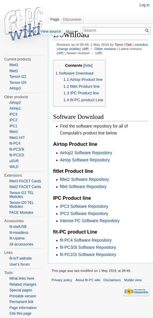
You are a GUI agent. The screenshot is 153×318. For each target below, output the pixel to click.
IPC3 (13, 114)
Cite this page (20, 313)
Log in (144, 5)
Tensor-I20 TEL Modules (21, 205)
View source (50, 31)
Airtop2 (15, 103)
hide (88, 65)
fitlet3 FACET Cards (25, 181)
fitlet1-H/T (17, 138)
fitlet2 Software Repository (84, 179)
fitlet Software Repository (83, 186)
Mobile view (133, 280)
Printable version (22, 296)
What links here (21, 278)
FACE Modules (21, 213)
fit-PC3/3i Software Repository (88, 247)
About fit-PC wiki (88, 280)
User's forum (19, 264)
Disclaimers (112, 280)
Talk (128, 44)
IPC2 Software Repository (84, 213)
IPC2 (13, 120)
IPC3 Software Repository (84, 206)
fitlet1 (13, 132)
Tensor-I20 (17, 83)
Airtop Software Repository (85, 160)
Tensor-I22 (17, 77)
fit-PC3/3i (16, 149)
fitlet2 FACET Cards (25, 187)
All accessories (21, 244)
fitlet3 (13, 65)
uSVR (14, 161)
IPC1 (13, 126)
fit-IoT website (20, 258)
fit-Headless (18, 233)
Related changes (22, 284)
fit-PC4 (14, 143)
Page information (23, 308)
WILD (13, 167)
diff (85, 49)
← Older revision (103, 49)
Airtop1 (15, 108)
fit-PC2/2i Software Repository (88, 254)
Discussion (72, 19)
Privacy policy (62, 280)
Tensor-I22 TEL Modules (21, 195)
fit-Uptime (17, 238)
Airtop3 (15, 88)
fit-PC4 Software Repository (86, 240)
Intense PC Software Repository (89, 220)
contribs (141, 44)
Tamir (119, 44)
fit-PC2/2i (16, 155)
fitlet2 (13, 71)
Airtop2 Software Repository (86, 152)
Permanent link (21, 302)
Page (54, 19)
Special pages (20, 290)
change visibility (69, 49)
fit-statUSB (17, 227)
